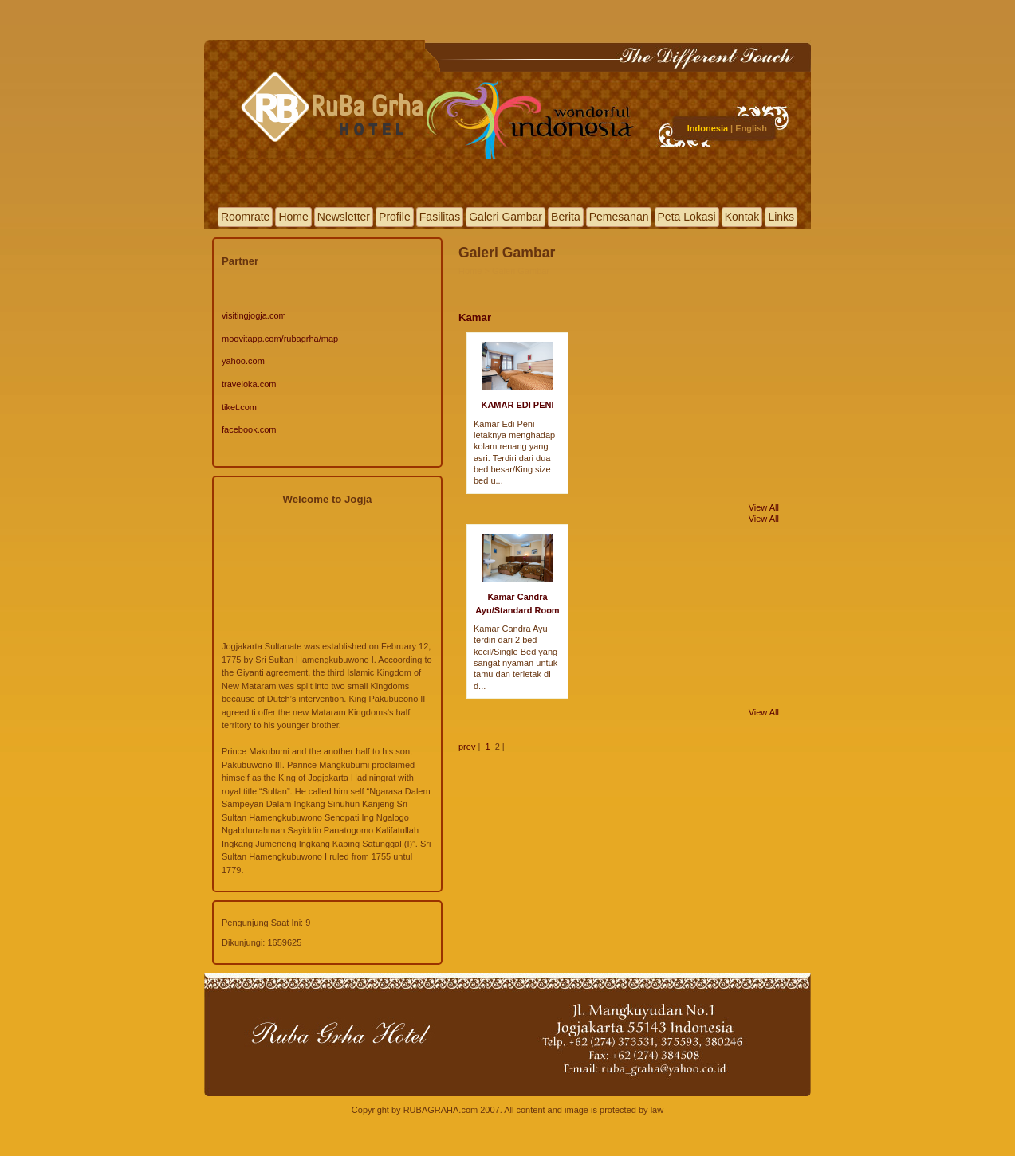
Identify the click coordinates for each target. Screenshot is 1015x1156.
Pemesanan (619, 216)
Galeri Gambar (505, 216)
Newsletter (343, 216)
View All (764, 507)
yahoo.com (243, 361)
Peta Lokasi (687, 216)
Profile (395, 216)
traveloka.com (249, 384)
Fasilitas (439, 216)
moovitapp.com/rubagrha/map (280, 338)
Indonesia (707, 128)
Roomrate (245, 216)
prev (466, 746)
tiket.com (239, 407)
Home (293, 216)
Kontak (742, 216)
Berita (565, 216)
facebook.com (249, 429)
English (751, 128)
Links (781, 216)
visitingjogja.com (254, 315)
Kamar (474, 317)
